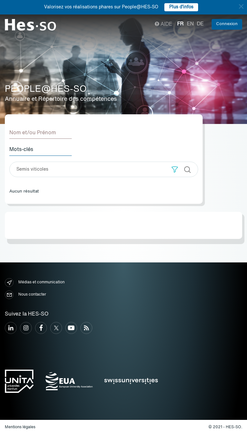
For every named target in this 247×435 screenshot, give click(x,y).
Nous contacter (25, 294)
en (190, 24)
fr (180, 24)
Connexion (227, 24)
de (200, 24)
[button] (175, 169)
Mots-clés (21, 149)
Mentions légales (20, 427)
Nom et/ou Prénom (32, 133)
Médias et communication (35, 282)
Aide (163, 24)
